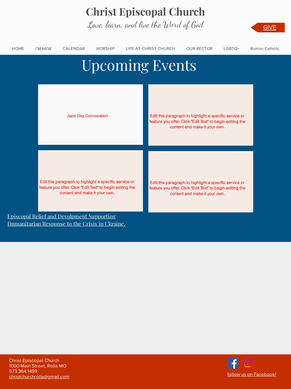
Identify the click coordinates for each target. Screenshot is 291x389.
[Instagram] (248, 363)
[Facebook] (232, 363)
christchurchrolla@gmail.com (39, 376)
